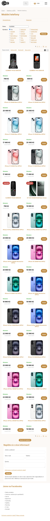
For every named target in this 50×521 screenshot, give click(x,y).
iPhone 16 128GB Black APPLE (36, 357)
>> (46, 46)
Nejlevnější (14, 50)
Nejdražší (20, 50)
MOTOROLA (13, 36)
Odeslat (8, 473)
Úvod (3, 10)
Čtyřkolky (8, 500)
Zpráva (7, 461)
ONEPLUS (34, 40)
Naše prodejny (9, 492)
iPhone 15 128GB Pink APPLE (13, 166)
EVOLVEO (13, 38)
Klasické (28, 20)
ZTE (32, 34)
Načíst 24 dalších (25, 440)
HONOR (23, 34)
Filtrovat (43, 34)
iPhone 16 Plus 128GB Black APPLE (13, 325)
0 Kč (38, 3)
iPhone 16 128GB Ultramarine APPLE (36, 294)
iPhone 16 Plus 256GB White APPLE (13, 229)
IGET (11, 34)
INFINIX (12, 42)
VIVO (22, 40)
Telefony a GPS (11, 10)
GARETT (23, 42)
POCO (12, 40)
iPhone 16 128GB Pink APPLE (36, 261)
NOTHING (34, 42)
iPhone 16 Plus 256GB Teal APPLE (37, 229)
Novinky (7, 505)
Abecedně (28, 50)
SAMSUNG (34, 31)
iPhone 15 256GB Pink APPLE (36, 102)
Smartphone (6, 20)
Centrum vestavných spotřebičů (14, 494)
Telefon (28, 455)
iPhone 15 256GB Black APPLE (13, 102)
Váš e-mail (8, 455)
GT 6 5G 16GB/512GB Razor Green (37, 198)
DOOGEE (33, 36)
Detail (20, 79)
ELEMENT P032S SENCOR (13, 198)
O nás (7, 507)
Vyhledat (25, 3)
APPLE (22, 31)
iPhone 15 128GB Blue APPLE (13, 134)
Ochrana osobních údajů (9, 515)
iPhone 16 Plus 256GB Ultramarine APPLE (13, 262)
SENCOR (23, 29)
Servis (7, 496)
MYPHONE (24, 36)
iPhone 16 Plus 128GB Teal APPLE (36, 389)
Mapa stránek (20, 515)
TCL (22, 38)
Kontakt (7, 509)
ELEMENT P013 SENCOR (37, 70)
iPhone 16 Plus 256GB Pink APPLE (13, 420)
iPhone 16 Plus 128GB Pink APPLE (13, 389)
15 (43, 46)
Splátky (7, 503)
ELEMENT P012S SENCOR (13, 70)
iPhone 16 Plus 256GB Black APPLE (13, 357)
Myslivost (8, 498)
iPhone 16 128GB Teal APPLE (13, 293)
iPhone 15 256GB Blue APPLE (36, 134)
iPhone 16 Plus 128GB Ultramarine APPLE (37, 326)
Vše (11, 29)
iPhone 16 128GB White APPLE (37, 420)
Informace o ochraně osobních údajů (15, 470)
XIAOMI (12, 31)
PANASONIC (34, 29)
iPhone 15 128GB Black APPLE (36, 166)
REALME (33, 38)
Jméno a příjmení (10, 450)
